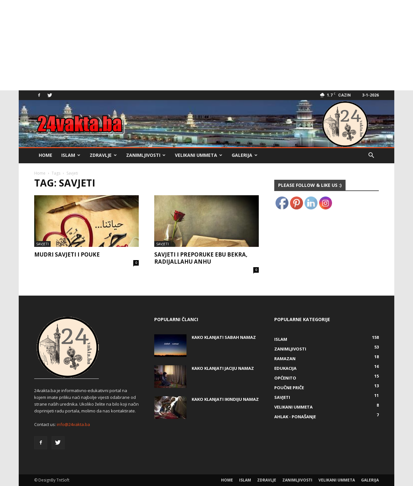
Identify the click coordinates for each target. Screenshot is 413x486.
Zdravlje (103, 155)
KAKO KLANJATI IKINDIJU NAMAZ (225, 399)
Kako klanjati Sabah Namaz (224, 337)
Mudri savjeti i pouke (67, 254)
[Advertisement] (193, 45)
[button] (371, 156)
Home (45, 155)
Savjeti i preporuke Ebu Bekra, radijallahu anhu (200, 258)
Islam (70, 155)
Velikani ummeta (198, 155)
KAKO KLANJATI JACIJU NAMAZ (223, 368)
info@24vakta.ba (73, 424)
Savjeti (42, 243)
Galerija (244, 155)
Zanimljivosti (146, 155)
